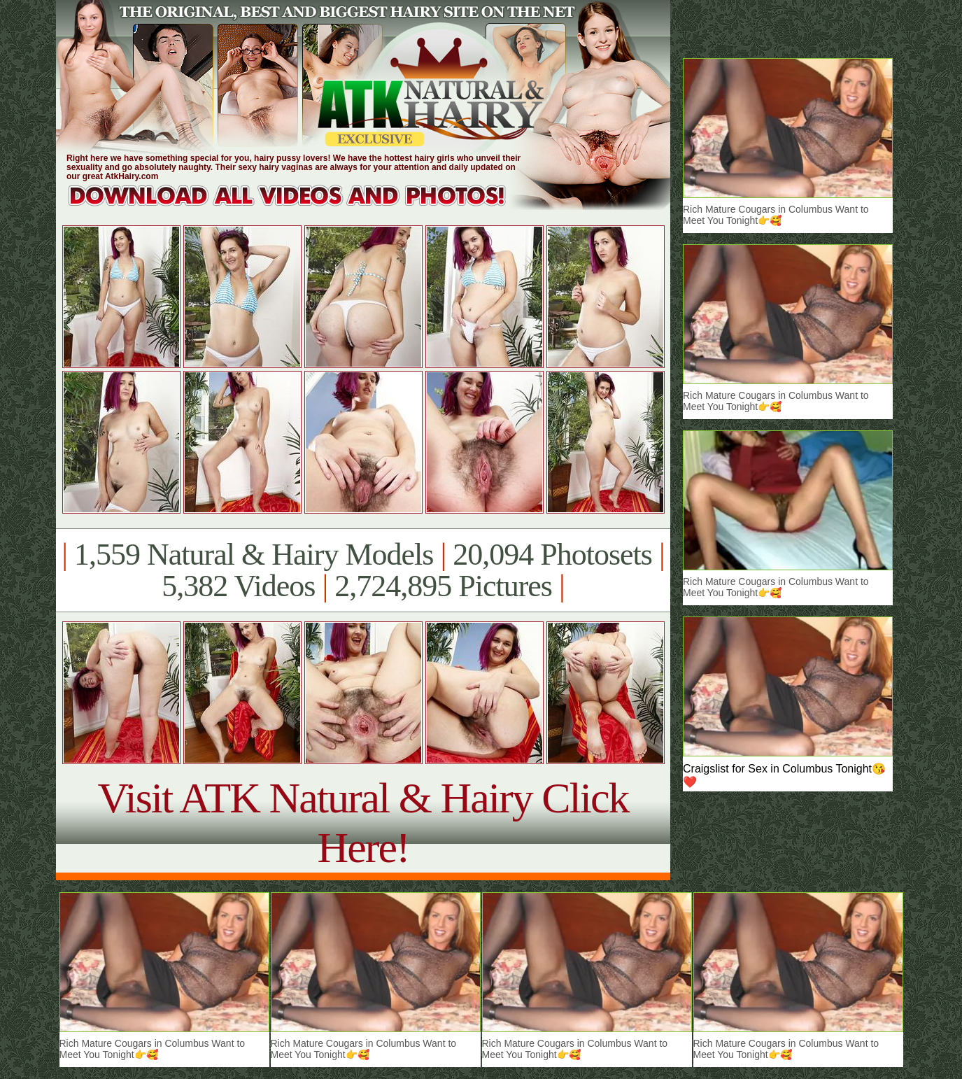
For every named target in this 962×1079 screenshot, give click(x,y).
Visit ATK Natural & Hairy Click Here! (362, 822)
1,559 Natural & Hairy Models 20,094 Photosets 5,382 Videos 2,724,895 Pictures (363, 570)
